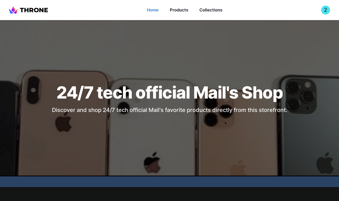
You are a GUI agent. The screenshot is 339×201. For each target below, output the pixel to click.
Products (179, 10)
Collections (210, 10)
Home (153, 10)
